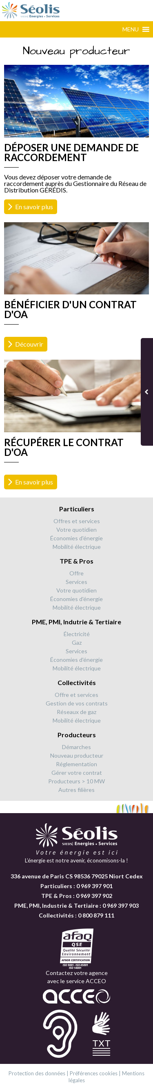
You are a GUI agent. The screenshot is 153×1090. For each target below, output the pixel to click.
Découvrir (29, 344)
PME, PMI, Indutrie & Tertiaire (76, 622)
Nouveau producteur (76, 755)
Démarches (76, 746)
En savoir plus (34, 206)
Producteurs (77, 734)
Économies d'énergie (76, 538)
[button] (130, 29)
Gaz (77, 642)
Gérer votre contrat (76, 772)
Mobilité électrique (77, 546)
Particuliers (76, 509)
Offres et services (76, 520)
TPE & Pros (76, 561)
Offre (76, 573)
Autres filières (76, 789)
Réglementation (76, 764)
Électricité (77, 633)
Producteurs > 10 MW (76, 781)
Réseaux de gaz (76, 711)
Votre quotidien (76, 529)
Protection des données (37, 1073)
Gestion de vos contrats (77, 703)
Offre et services (76, 694)
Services (76, 581)
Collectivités (77, 682)
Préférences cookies (94, 1073)
